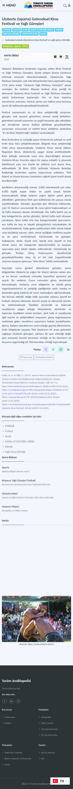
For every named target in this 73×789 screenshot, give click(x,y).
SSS (41, 758)
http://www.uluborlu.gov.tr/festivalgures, (22, 386)
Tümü (6, 764)
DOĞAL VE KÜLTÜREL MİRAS (18, 441)
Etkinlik (7, 446)
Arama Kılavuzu (46, 752)
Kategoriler (44, 717)
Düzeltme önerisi (44, 357)
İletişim (6, 723)
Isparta (5, 467)
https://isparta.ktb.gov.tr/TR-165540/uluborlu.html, (27, 397)
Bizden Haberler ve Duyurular (17, 758)
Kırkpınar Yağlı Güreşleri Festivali (19, 480)
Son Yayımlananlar (48, 729)
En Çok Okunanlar (47, 735)
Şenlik (6, 436)
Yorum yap (26, 357)
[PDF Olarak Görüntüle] (55, 56)
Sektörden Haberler (12, 752)
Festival (7, 431)
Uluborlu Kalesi (10, 493)
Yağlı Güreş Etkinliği (13, 451)
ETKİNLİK (8, 426)
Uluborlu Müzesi (10, 506)
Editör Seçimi (45, 723)
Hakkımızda (8, 717)
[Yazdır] (60, 56)
